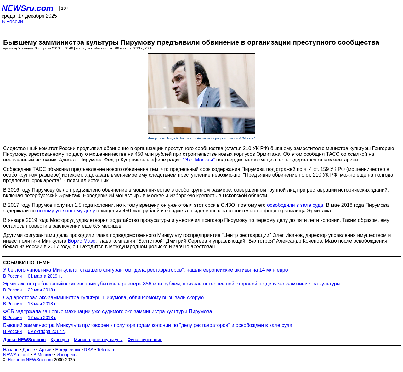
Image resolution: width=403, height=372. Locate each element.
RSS (88, 349)
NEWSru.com (28, 8)
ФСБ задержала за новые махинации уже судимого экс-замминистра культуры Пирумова (107, 311)
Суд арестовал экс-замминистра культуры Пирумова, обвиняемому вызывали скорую (103, 297)
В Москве (43, 354)
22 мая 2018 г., (43, 289)
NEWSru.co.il (16, 354)
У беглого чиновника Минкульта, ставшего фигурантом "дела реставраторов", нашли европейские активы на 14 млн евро (145, 270)
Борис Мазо (81, 241)
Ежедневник (67, 349)
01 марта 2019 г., (45, 276)
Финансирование (145, 339)
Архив (45, 349)
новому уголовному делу (66, 210)
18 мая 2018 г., (43, 303)
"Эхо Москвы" (199, 159)
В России (12, 21)
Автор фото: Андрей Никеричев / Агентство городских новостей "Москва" (201, 138)
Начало (11, 349)
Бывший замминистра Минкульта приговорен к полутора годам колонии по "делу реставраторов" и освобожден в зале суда (147, 325)
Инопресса (68, 354)
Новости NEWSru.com (30, 359)
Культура (60, 339)
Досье (28, 349)
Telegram (106, 349)
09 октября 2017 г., (47, 331)
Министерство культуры (98, 339)
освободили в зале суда (295, 205)
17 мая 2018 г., (43, 317)
